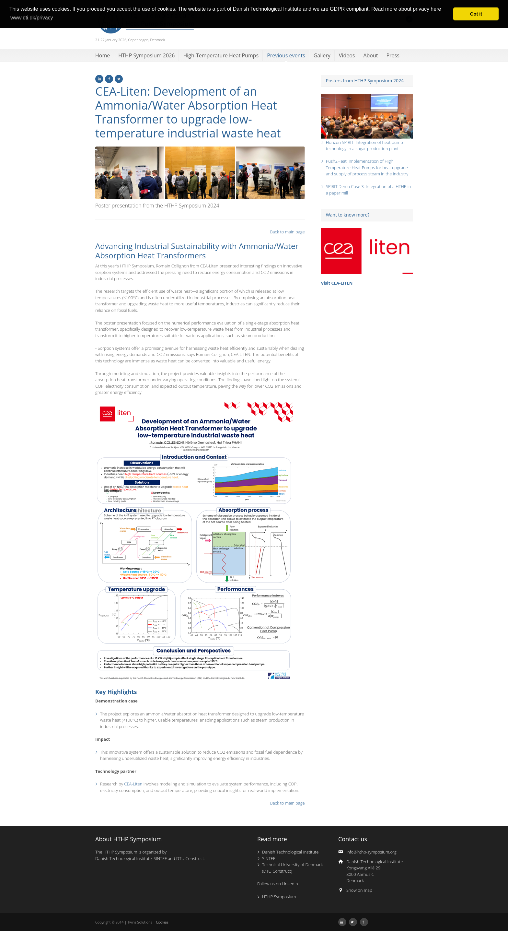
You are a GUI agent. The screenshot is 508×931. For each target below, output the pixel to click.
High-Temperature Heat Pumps (221, 55)
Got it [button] (476, 14)
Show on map (359, 890)
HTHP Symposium (279, 897)
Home (102, 55)
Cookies (162, 922)
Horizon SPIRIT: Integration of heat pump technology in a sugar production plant (364, 145)
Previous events (286, 55)
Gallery (322, 55)
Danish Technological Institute (290, 852)
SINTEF (268, 858)
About (370, 55)
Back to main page (287, 232)
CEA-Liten (133, 784)
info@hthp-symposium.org (371, 852)
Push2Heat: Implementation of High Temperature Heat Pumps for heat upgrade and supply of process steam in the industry (367, 167)
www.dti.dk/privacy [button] (31, 17)
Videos (347, 55)
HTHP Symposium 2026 (146, 55)
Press (392, 55)
